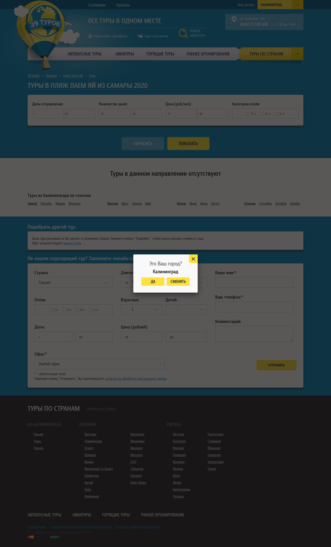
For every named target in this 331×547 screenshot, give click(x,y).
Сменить (178, 281)
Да (153, 281)
